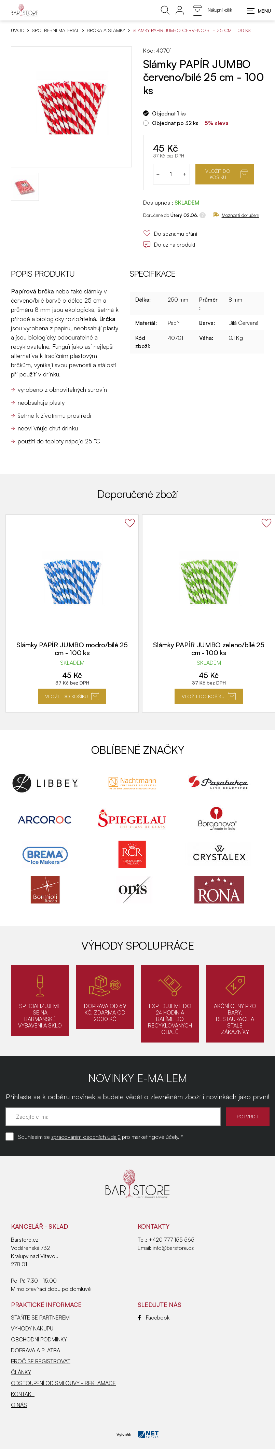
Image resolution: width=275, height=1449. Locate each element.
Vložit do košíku (226, 174)
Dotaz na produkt (169, 244)
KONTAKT (23, 1394)
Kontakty (153, 1226)
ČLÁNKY (21, 1372)
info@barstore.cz (173, 1247)
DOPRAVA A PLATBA (35, 1350)
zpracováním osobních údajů (86, 1136)
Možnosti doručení (236, 215)
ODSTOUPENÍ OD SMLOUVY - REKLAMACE (63, 1383)
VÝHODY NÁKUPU (32, 1328)
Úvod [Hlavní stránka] (17, 30)
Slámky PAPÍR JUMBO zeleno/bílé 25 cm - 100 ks (208, 648)
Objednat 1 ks (169, 113)
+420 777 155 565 (171, 1239)
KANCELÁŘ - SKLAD (39, 1226)
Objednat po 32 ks (175, 123)
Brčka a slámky (106, 30)
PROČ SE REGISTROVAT (40, 1361)
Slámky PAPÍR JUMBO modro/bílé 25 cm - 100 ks (71, 648)
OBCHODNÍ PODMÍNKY (39, 1339)
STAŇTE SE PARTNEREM (40, 1317)
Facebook (153, 1317)
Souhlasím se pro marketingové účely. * (100, 1136)
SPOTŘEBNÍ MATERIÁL (55, 30)
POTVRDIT (248, 1116)
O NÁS (19, 1405)
